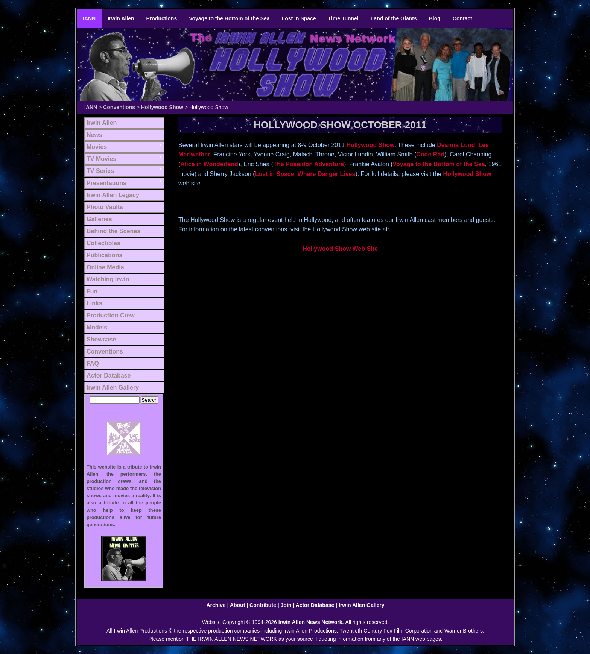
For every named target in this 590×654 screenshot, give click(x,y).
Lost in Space (299, 18)
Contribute (262, 605)
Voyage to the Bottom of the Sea (229, 18)
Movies (97, 147)
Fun (92, 291)
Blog (435, 18)
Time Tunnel (343, 18)
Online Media (105, 267)
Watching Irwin (108, 279)
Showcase (101, 339)
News (94, 135)
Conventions (119, 107)
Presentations (106, 183)
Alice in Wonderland (209, 164)
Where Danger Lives (327, 174)
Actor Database (109, 375)
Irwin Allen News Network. (311, 622)
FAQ (93, 363)
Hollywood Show (162, 107)
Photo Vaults (105, 207)
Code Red (430, 154)
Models (97, 327)
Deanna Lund (456, 145)
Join (286, 605)
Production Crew (111, 315)
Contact (462, 18)
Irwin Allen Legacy (113, 195)
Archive (215, 605)
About (237, 605)
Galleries (99, 219)
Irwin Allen (121, 18)
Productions (161, 18)
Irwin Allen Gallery (113, 387)
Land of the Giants (394, 18)
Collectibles (103, 243)
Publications (104, 255)
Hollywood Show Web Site (340, 249)
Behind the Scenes (113, 231)
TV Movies (101, 159)
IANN (89, 18)
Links (94, 303)
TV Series (100, 171)
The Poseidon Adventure (308, 164)
